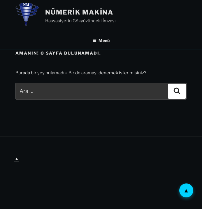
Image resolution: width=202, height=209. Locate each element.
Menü (101, 40)
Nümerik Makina (79, 12)
